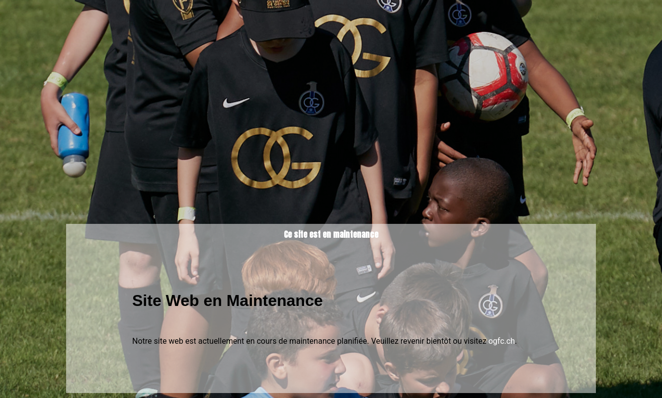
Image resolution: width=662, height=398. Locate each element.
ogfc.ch (502, 341)
